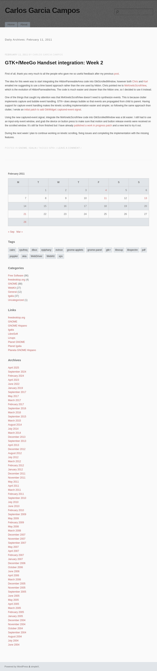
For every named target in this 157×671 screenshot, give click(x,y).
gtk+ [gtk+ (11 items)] (108, 250)
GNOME (23, 148)
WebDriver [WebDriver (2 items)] (36, 256)
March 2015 (14, 420)
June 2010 (13, 506)
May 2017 (13, 396)
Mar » (20, 231)
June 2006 (13, 571)
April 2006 (13, 575)
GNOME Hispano (17, 325)
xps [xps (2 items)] (61, 256)
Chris (135, 81)
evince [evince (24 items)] (59, 250)
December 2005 (16, 583)
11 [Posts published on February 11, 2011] (105, 198)
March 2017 (14, 400)
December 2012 (16, 449)
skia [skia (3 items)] (24, 256)
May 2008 (13, 526)
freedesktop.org (16, 279)
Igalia (33, 148)
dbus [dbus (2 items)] (34, 250)
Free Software (15, 275)
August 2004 (15, 636)
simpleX (35, 666)
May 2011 (13, 481)
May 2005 (13, 599)
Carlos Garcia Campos (42, 10)
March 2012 (14, 461)
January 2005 (15, 616)
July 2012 (13, 457)
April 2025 (13, 367)
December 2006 (16, 563)
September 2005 (17, 591)
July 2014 (13, 428)
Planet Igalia (14, 346)
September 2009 (17, 514)
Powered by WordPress (16, 666)
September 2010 (17, 498)
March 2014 (14, 432)
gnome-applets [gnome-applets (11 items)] (75, 250)
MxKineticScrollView (135, 85)
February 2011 (16, 494)
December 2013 (16, 437)
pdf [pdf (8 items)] (144, 250)
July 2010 (13, 502)
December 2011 (16, 473)
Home (11, 24)
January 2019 (15, 388)
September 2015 (17, 416)
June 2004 (13, 644)
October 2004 (15, 628)
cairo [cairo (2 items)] (12, 250)
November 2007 (16, 538)
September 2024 (17, 371)
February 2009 (16, 522)
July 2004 (13, 640)
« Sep (11, 231)
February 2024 (16, 375)
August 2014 (15, 424)
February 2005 (16, 612)
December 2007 (16, 534)
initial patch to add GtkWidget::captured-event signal (52, 109)
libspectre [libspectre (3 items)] (132, 250)
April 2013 (13, 445)
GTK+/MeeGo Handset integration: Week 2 (54, 62)
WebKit (12, 287)
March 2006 (14, 579)
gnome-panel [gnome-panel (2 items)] (94, 250)
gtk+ (52, 148)
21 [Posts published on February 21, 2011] (25, 214)
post (116, 73)
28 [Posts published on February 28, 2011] (25, 222)
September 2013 (17, 441)
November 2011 (16, 477)
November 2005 (16, 587)
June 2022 (13, 384)
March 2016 (14, 412)
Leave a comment (69, 148)
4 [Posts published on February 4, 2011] (106, 190)
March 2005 (14, 608)
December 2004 (16, 620)
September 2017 (17, 392)
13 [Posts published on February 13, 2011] (145, 198)
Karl (146, 81)
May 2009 (13, 518)
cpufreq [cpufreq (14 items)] (23, 250)
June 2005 (13, 595)
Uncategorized (16, 300)
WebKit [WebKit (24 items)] (50, 256)
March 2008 (14, 530)
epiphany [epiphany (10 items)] (46, 250)
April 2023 (13, 379)
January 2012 (15, 469)
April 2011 (13, 485)
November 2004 (16, 624)
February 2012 (16, 465)
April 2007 (13, 551)
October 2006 (15, 567)
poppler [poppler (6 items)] (14, 256)
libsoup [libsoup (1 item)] (119, 250)
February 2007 (16, 555)
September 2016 (17, 408)
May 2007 (13, 547)
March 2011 (14, 489)
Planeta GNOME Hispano (22, 350)
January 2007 (15, 559)
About (23, 24)
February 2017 (16, 404)
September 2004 (17, 632)
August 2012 (15, 453)
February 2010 (16, 510)
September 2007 (17, 542)
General (12, 291)
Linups (11, 338)
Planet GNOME (16, 342)
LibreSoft (13, 333)
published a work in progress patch (93, 125)
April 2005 (13, 604)
